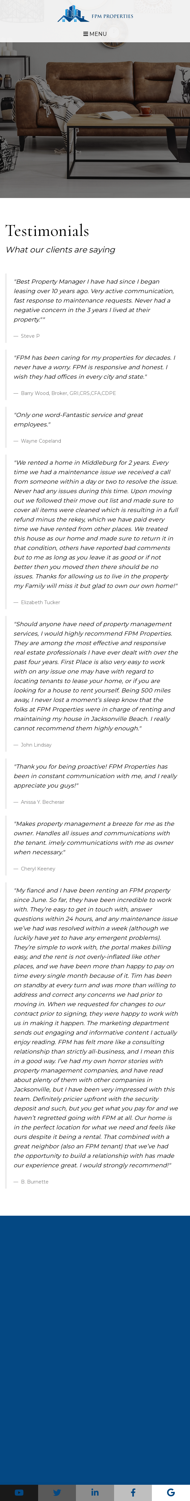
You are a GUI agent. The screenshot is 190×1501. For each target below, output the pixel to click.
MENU (95, 34)
